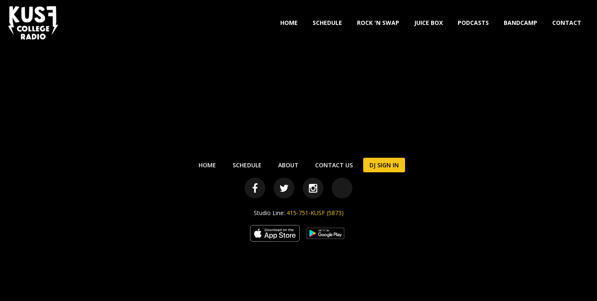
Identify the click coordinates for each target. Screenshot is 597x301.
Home (289, 23)
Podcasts (473, 23)
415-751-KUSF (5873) (315, 213)
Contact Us (334, 165)
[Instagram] (313, 188)
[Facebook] (255, 188)
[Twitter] (284, 188)
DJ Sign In (384, 165)
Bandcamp (520, 23)
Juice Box (428, 23)
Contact (566, 23)
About (288, 165)
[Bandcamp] (342, 188)
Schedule (327, 23)
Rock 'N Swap (378, 23)
